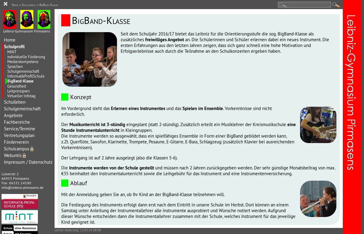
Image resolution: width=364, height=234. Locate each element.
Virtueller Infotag (21, 95)
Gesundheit (16, 86)
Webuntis (15, 155)
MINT (11, 51)
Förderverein (16, 142)
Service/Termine (19, 129)
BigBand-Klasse (20, 81)
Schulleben (14, 102)
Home (9, 40)
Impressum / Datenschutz (28, 162)
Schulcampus (19, 149)
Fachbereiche (17, 122)
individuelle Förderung (26, 56)
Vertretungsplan (19, 135)
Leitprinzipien (18, 91)
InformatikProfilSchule (26, 76)
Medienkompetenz (22, 61)
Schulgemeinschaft (23, 71)
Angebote (13, 115)
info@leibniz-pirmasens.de (22, 187)
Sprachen (15, 66)
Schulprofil (14, 46)
